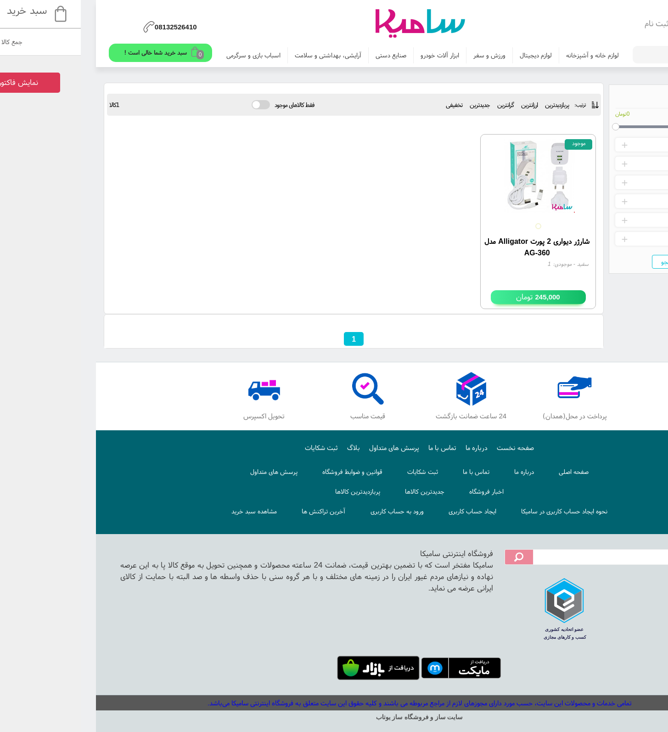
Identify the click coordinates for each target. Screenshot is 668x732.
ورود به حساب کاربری (311, 511)
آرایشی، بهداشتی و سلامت (242, 55)
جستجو (585, 261)
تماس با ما (357, 447)
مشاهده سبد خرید (168, 511)
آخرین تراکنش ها (238, 511)
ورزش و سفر (404, 55)
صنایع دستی (305, 55)
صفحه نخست (430, 447)
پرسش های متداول (309, 447)
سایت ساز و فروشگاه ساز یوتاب (334, 717)
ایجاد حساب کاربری (387, 511)
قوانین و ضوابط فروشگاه (267, 471)
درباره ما (391, 447)
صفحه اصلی (488, 471)
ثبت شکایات (236, 447)
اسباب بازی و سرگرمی (168, 55)
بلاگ (268, 447)
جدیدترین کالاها (339, 491)
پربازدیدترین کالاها (272, 491)
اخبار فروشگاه (401, 491)
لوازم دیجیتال (450, 55)
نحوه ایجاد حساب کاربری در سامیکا (479, 511)
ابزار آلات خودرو (354, 55)
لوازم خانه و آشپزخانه (507, 55)
